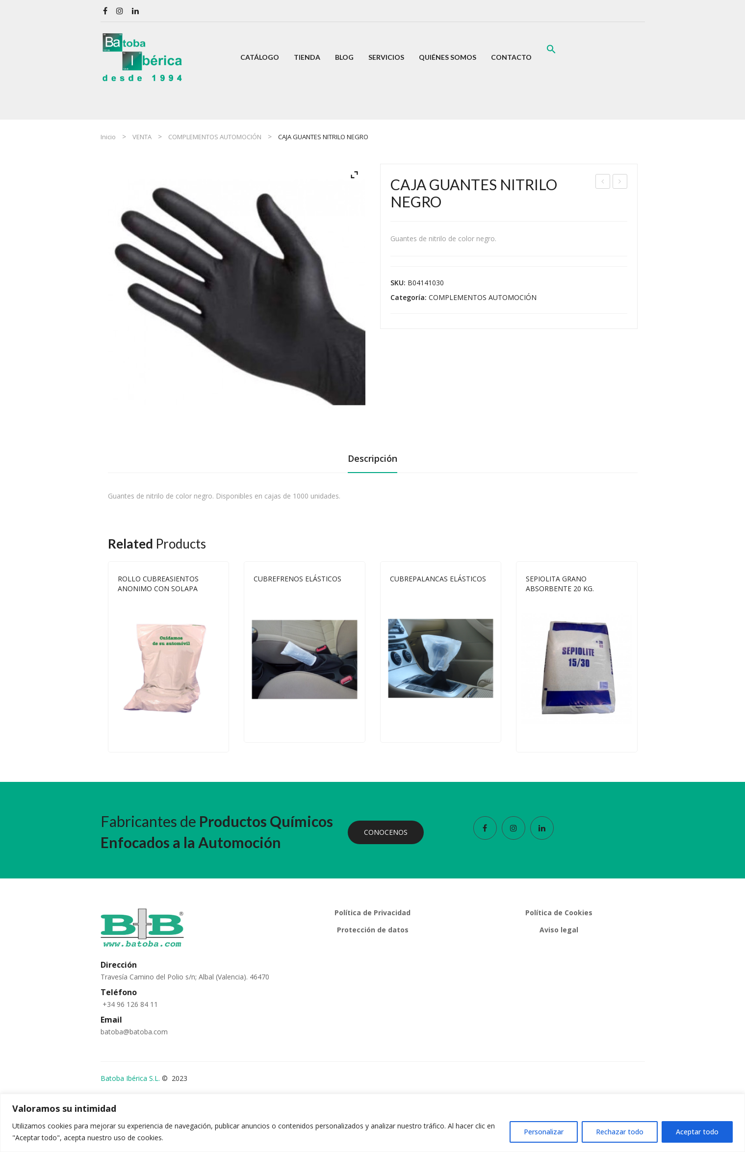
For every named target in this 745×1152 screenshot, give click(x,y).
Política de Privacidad (372, 912)
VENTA (142, 136)
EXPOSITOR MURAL (620, 182)
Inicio (108, 136)
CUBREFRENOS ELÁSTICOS (297, 578)
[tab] (372, 461)
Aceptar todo (697, 1131)
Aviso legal (558, 929)
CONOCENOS (386, 832)
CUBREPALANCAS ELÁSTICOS (438, 578)
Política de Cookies (558, 912)
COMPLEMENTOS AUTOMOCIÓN (214, 136)
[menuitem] (259, 57)
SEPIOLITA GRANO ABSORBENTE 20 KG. (560, 583)
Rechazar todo (619, 1131)
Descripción (372, 458)
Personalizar (544, 1131)
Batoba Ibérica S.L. (130, 1078)
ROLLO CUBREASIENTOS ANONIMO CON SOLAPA (603, 182)
